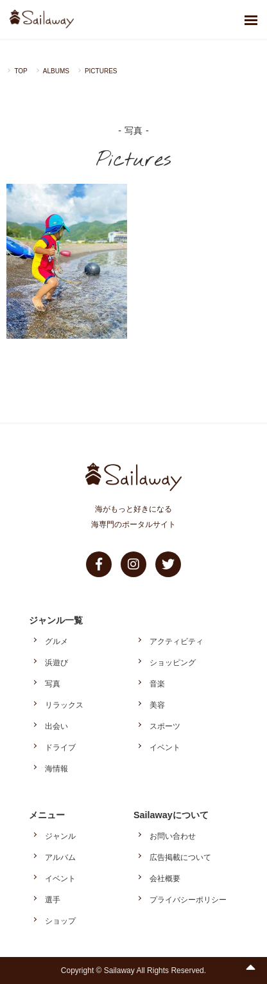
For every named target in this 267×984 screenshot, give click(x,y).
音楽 (157, 683)
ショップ (60, 921)
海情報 (56, 768)
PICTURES (101, 71)
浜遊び (56, 662)
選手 (52, 899)
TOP (20, 71)
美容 (157, 705)
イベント (165, 747)
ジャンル (60, 836)
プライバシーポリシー (188, 899)
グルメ (56, 641)
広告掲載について (180, 857)
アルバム (60, 857)
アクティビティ (176, 641)
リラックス (64, 705)
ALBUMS (56, 71)
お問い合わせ (173, 836)
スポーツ (165, 726)
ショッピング (173, 662)
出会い (56, 726)
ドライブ (60, 747)
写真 (52, 683)
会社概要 (165, 878)
